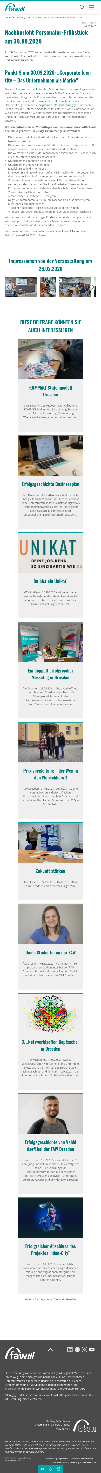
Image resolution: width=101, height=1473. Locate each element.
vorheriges (8, 287)
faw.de (8, 17)
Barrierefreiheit (59, 1462)
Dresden (19, 17)
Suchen (82, 7)
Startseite (50, 1458)
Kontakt (73, 1462)
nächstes (92, 287)
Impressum (63, 1458)
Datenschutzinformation (82, 1458)
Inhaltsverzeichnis (88, 1462)
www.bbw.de (63, 1428)
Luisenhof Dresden (47, 89)
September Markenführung (56, 105)
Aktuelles (30, 17)
